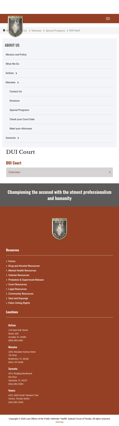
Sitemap (59, 422)
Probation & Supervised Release (26, 280)
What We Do (12, 63)
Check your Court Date (22, 119)
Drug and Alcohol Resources (24, 266)
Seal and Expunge (18, 298)
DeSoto (10, 73)
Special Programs (19, 110)
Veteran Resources (18, 275)
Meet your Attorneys (21, 128)
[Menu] (108, 18)
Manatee (10, 82)
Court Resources (17, 284)
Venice (11, 390)
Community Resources (20, 294)
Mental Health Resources (22, 270)
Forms (11, 261)
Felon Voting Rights (19, 303)
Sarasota (11, 137)
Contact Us (16, 91)
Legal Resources (17, 289)
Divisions (15, 100)
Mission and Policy (16, 54)
